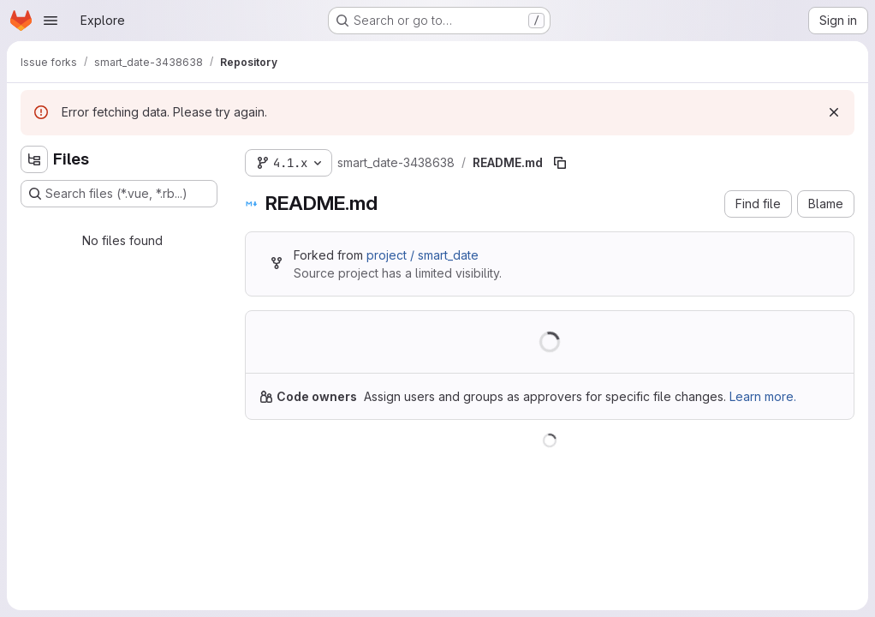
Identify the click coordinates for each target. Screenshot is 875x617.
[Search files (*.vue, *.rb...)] (119, 193)
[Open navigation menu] (50, 20)
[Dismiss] (834, 112)
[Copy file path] (560, 163)
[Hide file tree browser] (34, 159)
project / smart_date (422, 255)
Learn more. (762, 396)
